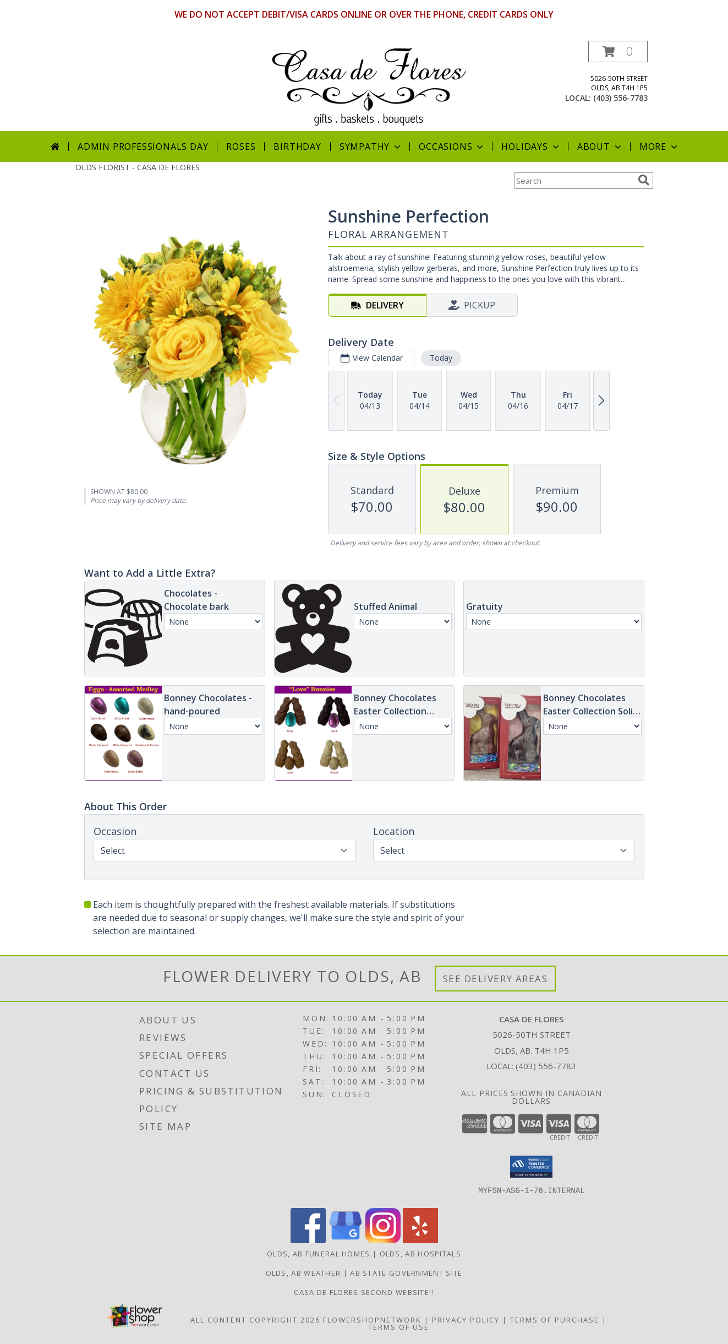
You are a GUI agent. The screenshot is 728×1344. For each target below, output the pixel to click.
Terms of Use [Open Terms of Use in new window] (398, 1327)
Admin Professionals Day (143, 146)
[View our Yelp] (420, 1240)
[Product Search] (574, 180)
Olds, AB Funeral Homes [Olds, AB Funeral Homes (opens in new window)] (318, 1254)
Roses (240, 146)
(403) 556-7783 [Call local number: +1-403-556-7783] (620, 98)
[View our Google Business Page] (345, 1240)
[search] (644, 180)
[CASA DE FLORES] (368, 85)
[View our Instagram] (383, 1240)
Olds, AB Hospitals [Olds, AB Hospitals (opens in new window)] (420, 1254)
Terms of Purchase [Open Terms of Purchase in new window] (554, 1320)
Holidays (531, 146)
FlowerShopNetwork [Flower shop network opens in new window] (372, 1320)
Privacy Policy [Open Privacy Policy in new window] (466, 1320)
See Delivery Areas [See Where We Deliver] (495, 978)
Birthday (297, 146)
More (659, 146)
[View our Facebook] (308, 1240)
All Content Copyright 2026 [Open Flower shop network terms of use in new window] (255, 1320)
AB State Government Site (406, 1273)
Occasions (452, 146)
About (600, 146)
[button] (618, 51)
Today (440, 358)
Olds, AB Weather (303, 1273)
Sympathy (371, 146)
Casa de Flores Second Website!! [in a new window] (364, 1292)
